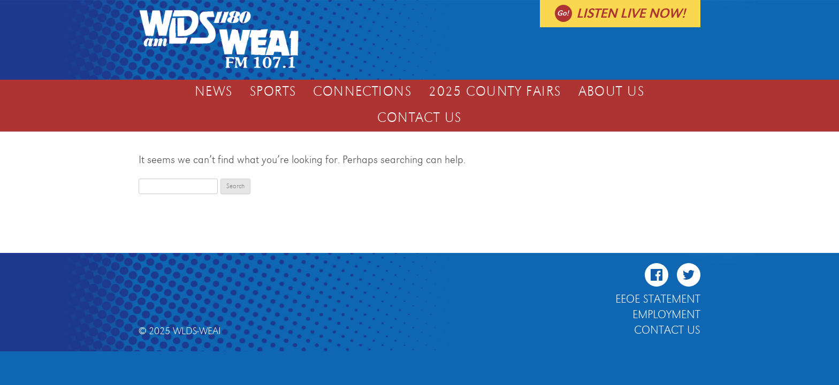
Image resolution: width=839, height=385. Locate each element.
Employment (666, 315)
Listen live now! (630, 13)
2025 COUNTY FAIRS (495, 92)
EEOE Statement (657, 299)
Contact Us (419, 118)
